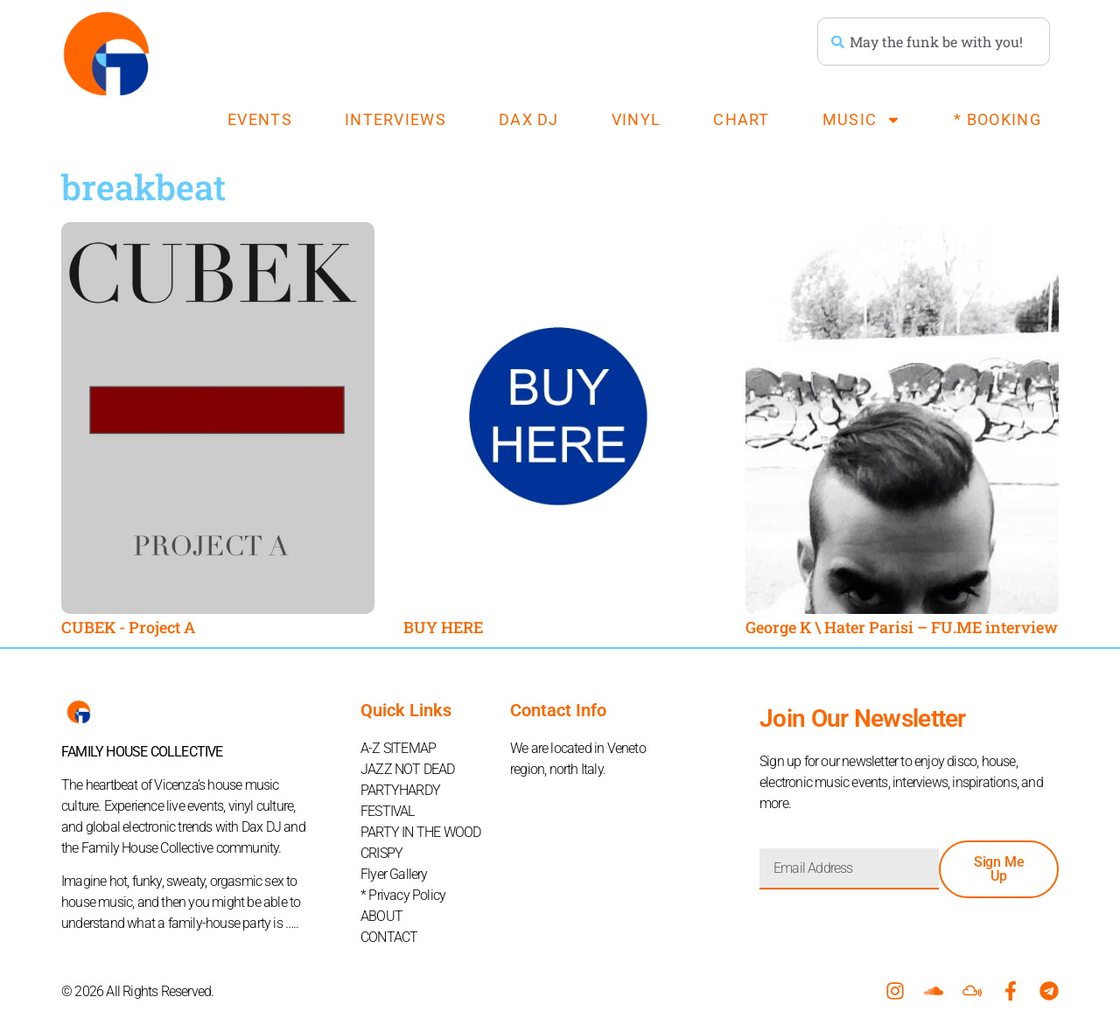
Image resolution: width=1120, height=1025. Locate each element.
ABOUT (381, 916)
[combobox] (933, 41)
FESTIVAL (387, 811)
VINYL (637, 119)
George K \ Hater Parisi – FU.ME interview (902, 627)
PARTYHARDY (400, 790)
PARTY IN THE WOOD (420, 832)
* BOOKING (997, 119)
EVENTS (260, 119)
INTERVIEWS (395, 119)
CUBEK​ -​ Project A (128, 627)
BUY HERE (443, 627)
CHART (741, 119)
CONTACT (388, 937)
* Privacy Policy (402, 895)
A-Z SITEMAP (398, 748)
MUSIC (862, 119)
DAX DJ (529, 119)
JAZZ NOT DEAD (407, 769)
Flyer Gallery (394, 874)
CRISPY (381, 853)
